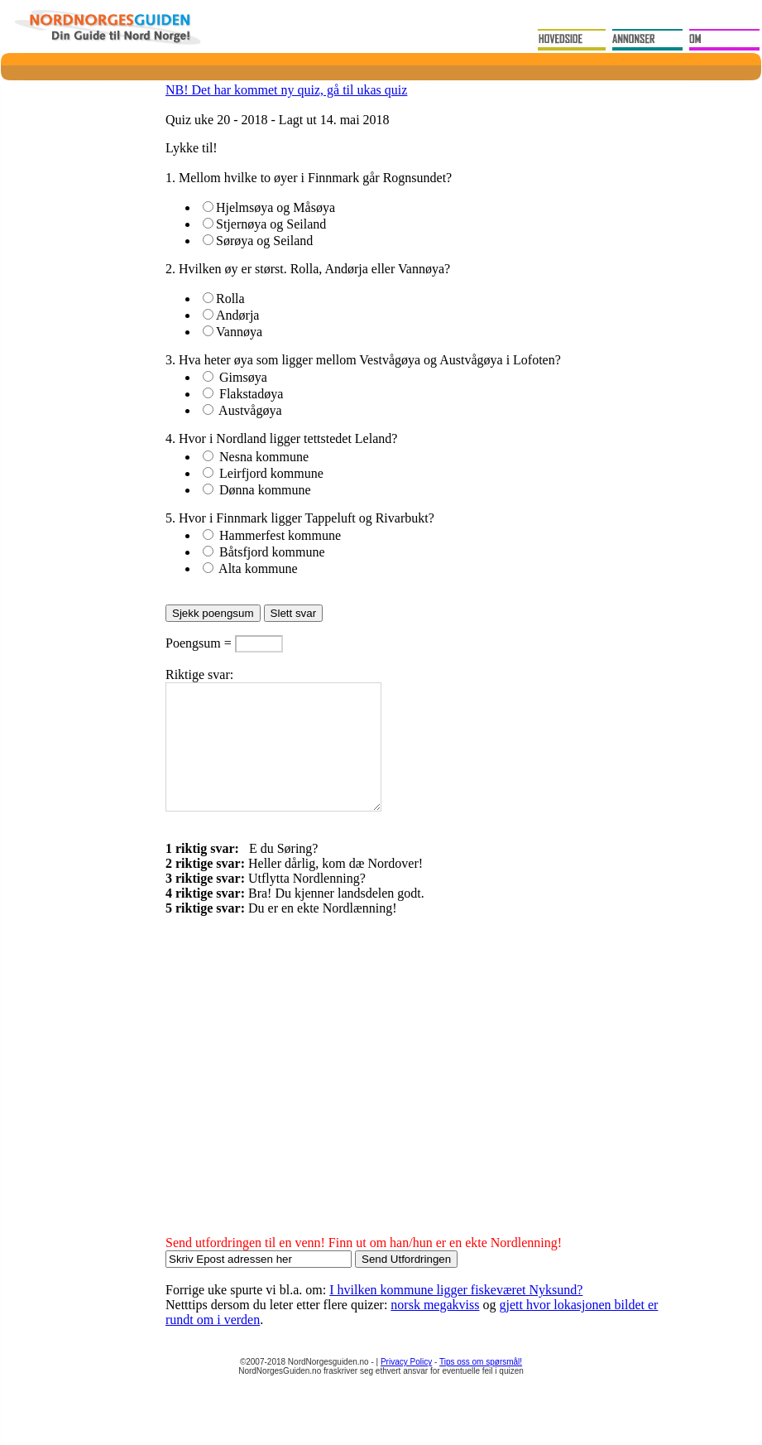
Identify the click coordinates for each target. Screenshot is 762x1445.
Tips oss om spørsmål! (480, 1386)
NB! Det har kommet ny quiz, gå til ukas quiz (286, 90)
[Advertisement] (304, 1100)
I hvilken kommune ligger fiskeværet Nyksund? (455, 1315)
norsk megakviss (435, 1329)
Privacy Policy (406, 1386)
